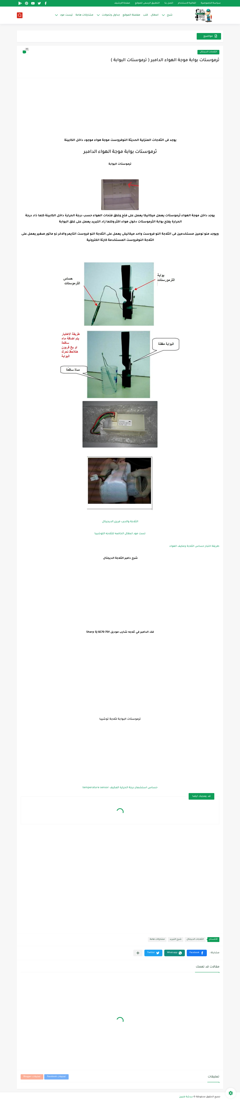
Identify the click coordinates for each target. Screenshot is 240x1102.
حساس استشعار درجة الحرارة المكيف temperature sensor (120, 787)
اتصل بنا (168, 3)
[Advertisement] (120, 108)
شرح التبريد (176, 939)
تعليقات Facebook (56, 1077)
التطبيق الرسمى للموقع (147, 3)
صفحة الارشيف (122, 3)
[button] (197, 953)
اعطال (154, 15)
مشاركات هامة (84, 15)
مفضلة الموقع (131, 15)
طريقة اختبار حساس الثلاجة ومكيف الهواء (194, 546)
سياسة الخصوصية (211, 3)
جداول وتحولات (111, 15)
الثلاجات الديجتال (208, 52)
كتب (145, 15)
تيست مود (66, 15)
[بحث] (19, 15)
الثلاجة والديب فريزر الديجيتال (120, 521)
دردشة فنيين (186, 1097)
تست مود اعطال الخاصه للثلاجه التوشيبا (120, 533)
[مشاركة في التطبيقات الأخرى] (137, 953)
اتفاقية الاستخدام (187, 3)
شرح (169, 15)
